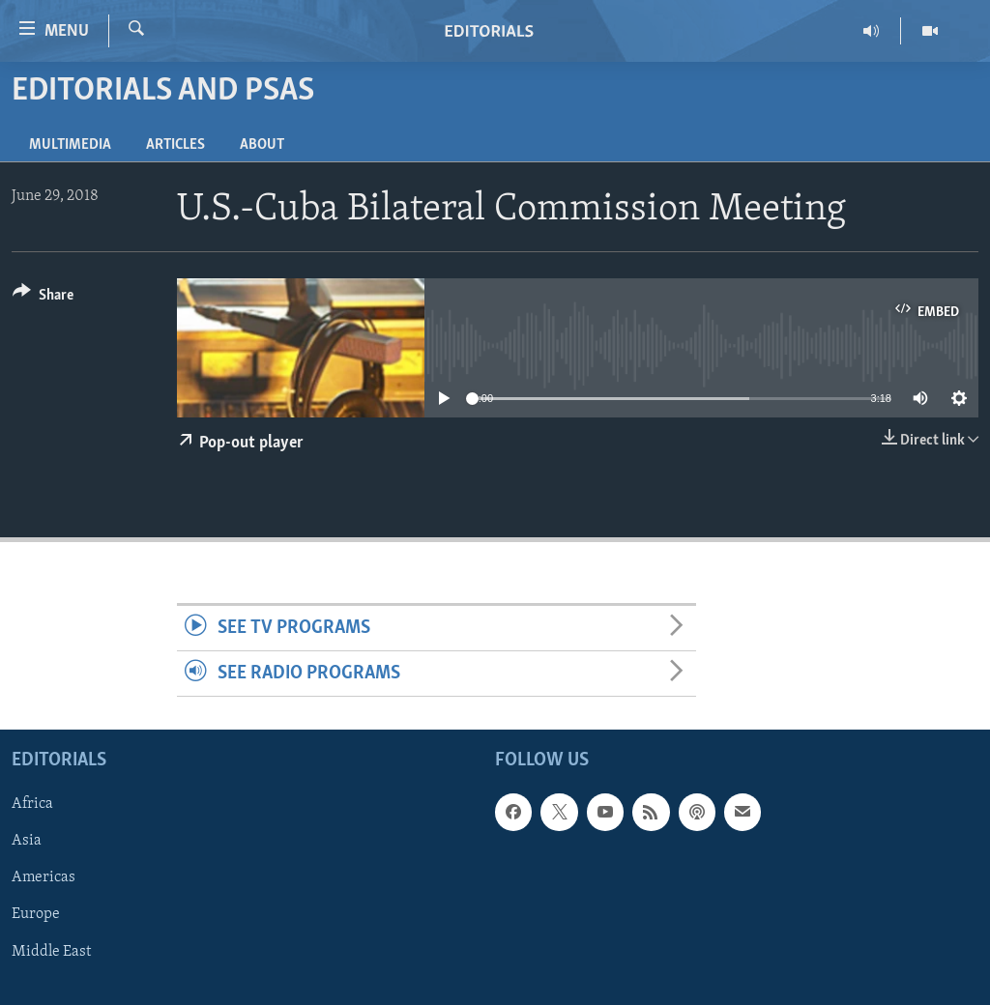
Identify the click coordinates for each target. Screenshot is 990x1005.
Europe (36, 915)
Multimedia (70, 145)
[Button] (43, 298)
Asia (27, 841)
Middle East (51, 952)
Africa (32, 805)
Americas (43, 878)
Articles (175, 145)
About (262, 145)
